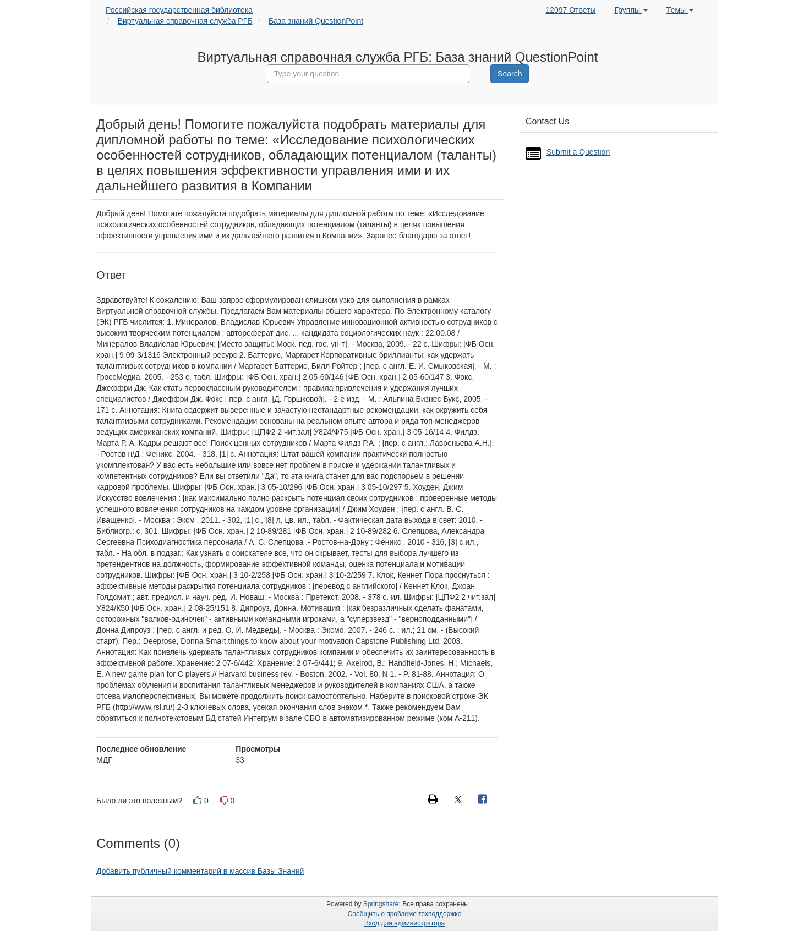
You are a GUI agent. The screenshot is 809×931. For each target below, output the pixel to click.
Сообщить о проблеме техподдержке (405, 914)
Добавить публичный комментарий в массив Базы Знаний (200, 871)
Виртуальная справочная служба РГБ (185, 21)
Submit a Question (578, 151)
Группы (631, 10)
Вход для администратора (404, 923)
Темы (679, 10)
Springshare (381, 904)
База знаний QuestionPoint (316, 21)
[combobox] (368, 73)
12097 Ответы (570, 10)
